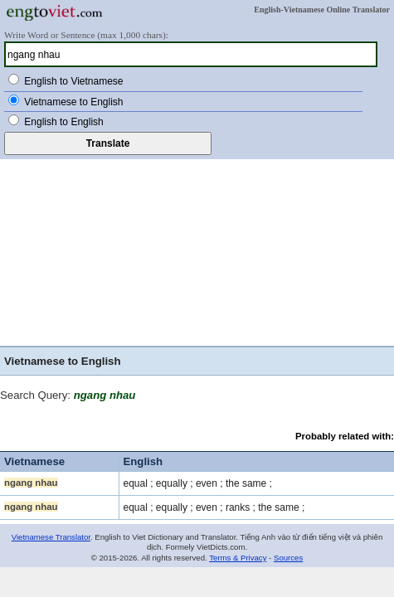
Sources (288, 557)
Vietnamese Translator (51, 536)
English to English (63, 122)
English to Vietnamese (73, 81)
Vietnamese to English (73, 102)
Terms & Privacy (237, 557)
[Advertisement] (197, 250)
